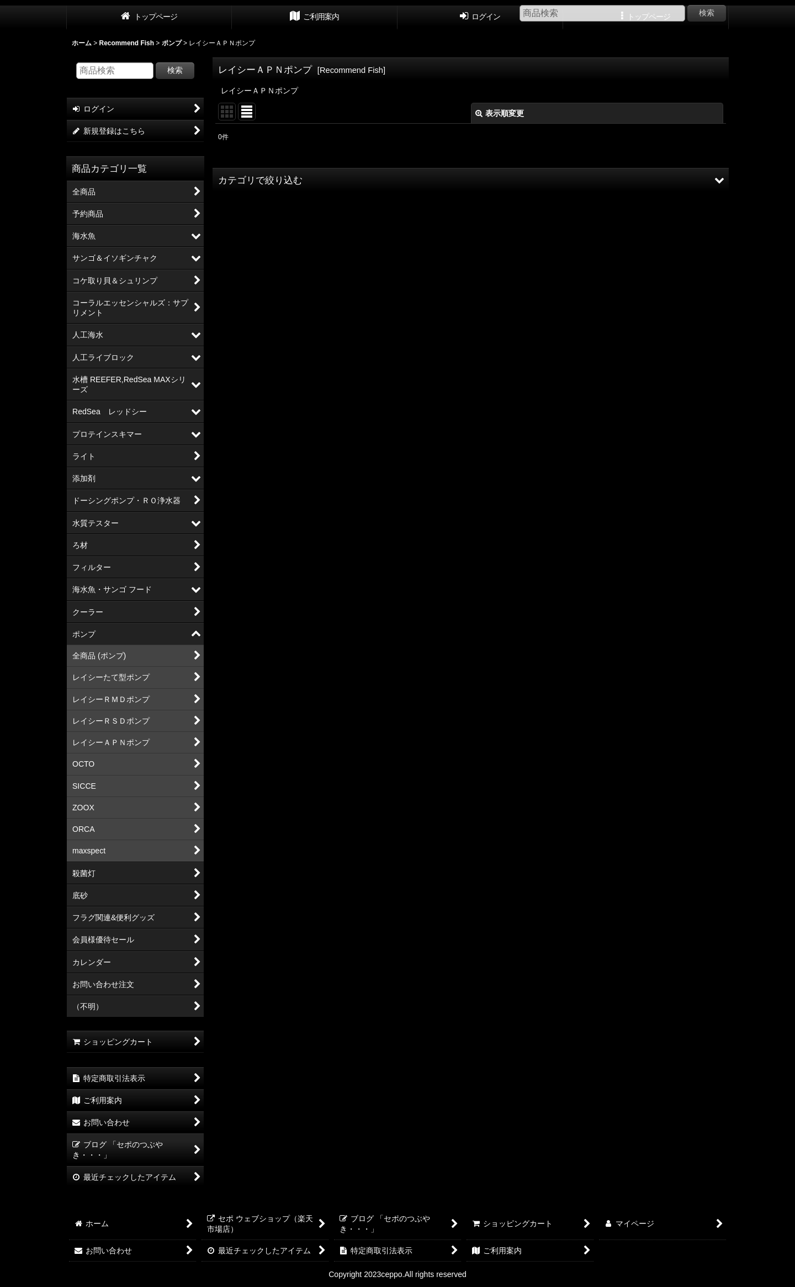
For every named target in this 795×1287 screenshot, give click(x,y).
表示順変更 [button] (499, 113)
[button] (471, 180)
